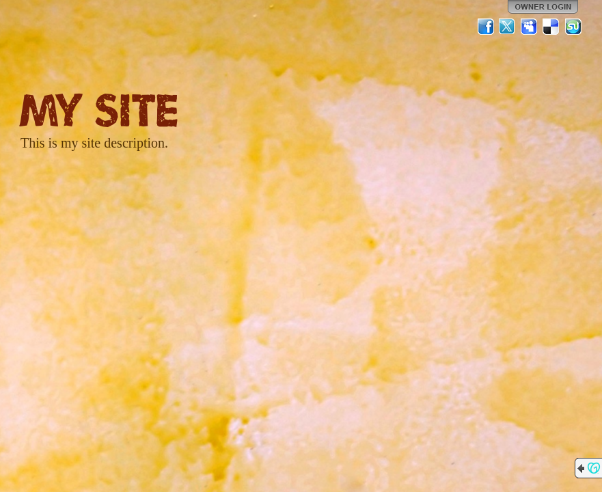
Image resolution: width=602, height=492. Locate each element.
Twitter (507, 26)
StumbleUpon (573, 26)
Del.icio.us (551, 26)
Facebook (485, 26)
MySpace (529, 26)
